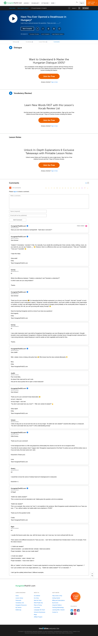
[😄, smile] (46, 188)
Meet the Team (37, 600)
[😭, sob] (71, 188)
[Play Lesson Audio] (13, 18)
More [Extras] (52, 3)
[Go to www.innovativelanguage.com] (49, 628)
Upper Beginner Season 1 (23, 8)
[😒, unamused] (54, 188)
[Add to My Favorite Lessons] (43, 28)
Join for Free (49, 76)
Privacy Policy (68, 631)
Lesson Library (12, 8)
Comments (57, 42)
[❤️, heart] (84, 188)
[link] (79, 8)
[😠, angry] (59, 188)
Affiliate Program (38, 617)
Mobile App (18, 609)
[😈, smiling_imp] (82, 188)
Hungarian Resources (21, 605)
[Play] (10, 93)
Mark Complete (27, 28)
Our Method (37, 595)
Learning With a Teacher (58, 609)
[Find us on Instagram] (75, 613)
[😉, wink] (68, 188)
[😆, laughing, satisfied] (62, 188)
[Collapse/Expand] (49, 183)
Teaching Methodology (58, 607)
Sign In (82, 3)
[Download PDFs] (54, 28)
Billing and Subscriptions (58, 600)
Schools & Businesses (39, 612)
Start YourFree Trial (92, 3)
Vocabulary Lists (20, 602)
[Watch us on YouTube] (75, 610)
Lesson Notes (42, 42)
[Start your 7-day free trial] (76, 597)
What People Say (38, 602)
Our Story (36, 598)
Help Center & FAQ (57, 595)
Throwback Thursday (34, 34)
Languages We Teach (39, 609)
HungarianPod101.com (59, 631)
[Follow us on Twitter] (72, 610)
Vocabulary (35, 3)
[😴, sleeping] (76, 188)
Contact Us (55, 612)
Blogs (35, 614)
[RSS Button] (10, 188)
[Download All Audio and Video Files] (59, 28)
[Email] (28, 215)
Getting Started (56, 598)
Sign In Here (54, 82)
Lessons (26, 3)
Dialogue (15, 42)
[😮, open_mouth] (79, 188)
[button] (76, 3)
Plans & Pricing (38, 605)
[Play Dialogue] (10, 47)
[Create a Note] (48, 28)
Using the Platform (57, 605)
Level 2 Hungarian (45, 34)
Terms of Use (76, 631)
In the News (37, 607)
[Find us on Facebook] (78, 610)
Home (17, 595)
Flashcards (18, 600)
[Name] (28, 211)
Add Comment (17, 220)
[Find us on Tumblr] (72, 613)
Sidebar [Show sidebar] (86, 8)
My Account (55, 602)
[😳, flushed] (48, 188)
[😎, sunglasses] (57, 188)
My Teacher (44, 3)
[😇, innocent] (73, 188)
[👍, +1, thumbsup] (87, 188)
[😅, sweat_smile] (65, 188)
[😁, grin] (51, 188)
